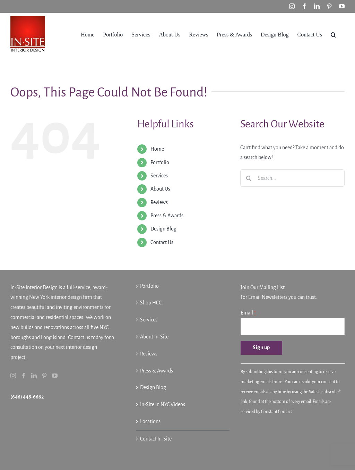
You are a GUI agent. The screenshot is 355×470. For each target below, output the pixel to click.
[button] (333, 34)
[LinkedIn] (34, 375)
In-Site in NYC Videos (162, 404)
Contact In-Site (156, 439)
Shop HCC (151, 302)
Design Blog (163, 229)
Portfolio (159, 162)
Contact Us (161, 242)
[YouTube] (55, 375)
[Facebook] (23, 375)
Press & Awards (166, 215)
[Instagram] (13, 375)
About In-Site (154, 336)
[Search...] (292, 178)
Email (248, 313)
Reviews (159, 202)
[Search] (249, 178)
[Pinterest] (44, 375)
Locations (150, 421)
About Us (160, 189)
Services (159, 175)
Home (157, 149)
